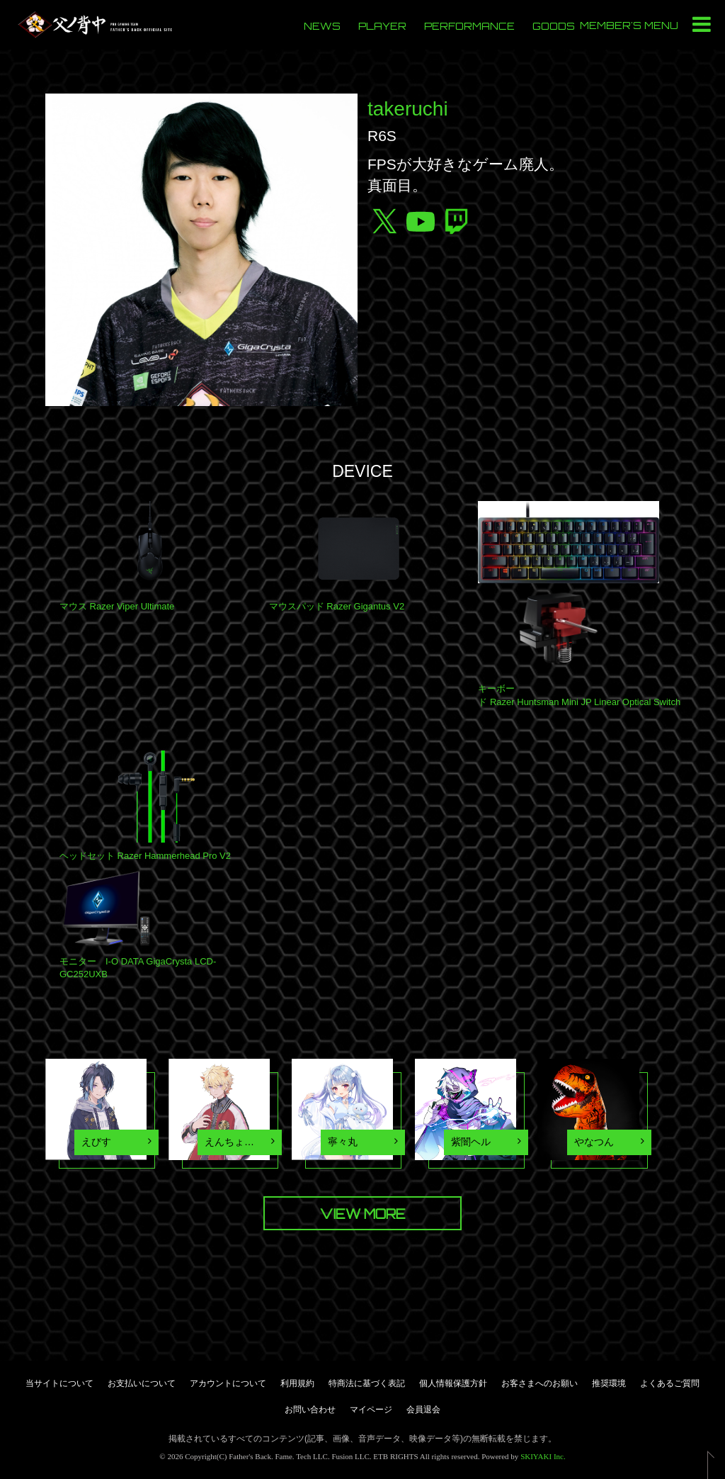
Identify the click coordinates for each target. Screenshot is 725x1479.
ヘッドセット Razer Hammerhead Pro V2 (145, 855)
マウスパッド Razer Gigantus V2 (336, 606)
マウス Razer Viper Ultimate (116, 606)
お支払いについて (142, 1383)
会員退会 (423, 1410)
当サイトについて (59, 1383)
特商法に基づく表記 (367, 1383)
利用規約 (297, 1383)
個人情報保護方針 (453, 1383)
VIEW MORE (363, 1214)
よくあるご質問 (670, 1383)
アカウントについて (228, 1383)
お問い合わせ (310, 1410)
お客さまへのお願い (539, 1383)
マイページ (371, 1410)
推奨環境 (609, 1383)
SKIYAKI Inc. (543, 1456)
